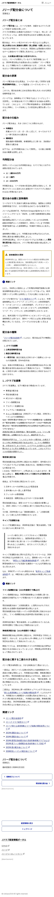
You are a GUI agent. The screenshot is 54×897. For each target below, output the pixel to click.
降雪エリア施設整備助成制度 (26, 560)
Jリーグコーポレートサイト (13, 854)
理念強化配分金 (43, 783)
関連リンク (8, 281)
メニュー (46, 2)
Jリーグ (6, 850)
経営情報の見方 (27, 823)
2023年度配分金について (17, 732)
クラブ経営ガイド (28, 298)
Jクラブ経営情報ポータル (11, 3)
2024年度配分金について (17, 736)
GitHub (5, 845)
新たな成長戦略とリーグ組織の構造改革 (21, 692)
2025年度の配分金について (18, 747)
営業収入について (11, 776)
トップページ (27, 829)
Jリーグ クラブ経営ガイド (17, 722)
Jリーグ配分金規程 (13, 337)
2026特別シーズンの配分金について (21, 751)
